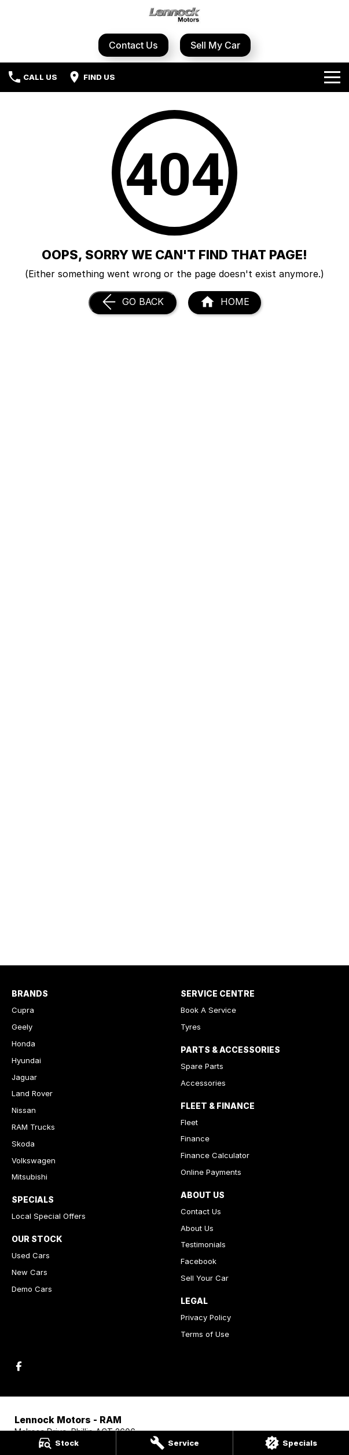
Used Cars (31, 1255)
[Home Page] (224, 302)
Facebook (198, 1261)
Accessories (203, 1082)
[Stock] (58, 1443)
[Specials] (291, 1443)
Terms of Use (205, 1334)
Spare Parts (202, 1066)
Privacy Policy (206, 1317)
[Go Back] (133, 302)
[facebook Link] (19, 1366)
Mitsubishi (29, 1176)
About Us (197, 1228)
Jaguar (24, 1077)
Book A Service (208, 1010)
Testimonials (203, 1244)
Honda (23, 1043)
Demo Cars (32, 1289)
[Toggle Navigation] (332, 77)
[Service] (174, 1443)
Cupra (23, 1010)
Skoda (23, 1143)
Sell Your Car (205, 1278)
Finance (195, 1138)
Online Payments (211, 1172)
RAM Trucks (33, 1126)
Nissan (24, 1110)
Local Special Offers (49, 1216)
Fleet (189, 1122)
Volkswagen (34, 1160)
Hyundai (26, 1060)
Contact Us (133, 45)
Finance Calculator (215, 1155)
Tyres (191, 1026)
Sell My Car (215, 45)
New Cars (29, 1272)
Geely (22, 1026)
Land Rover (32, 1093)
